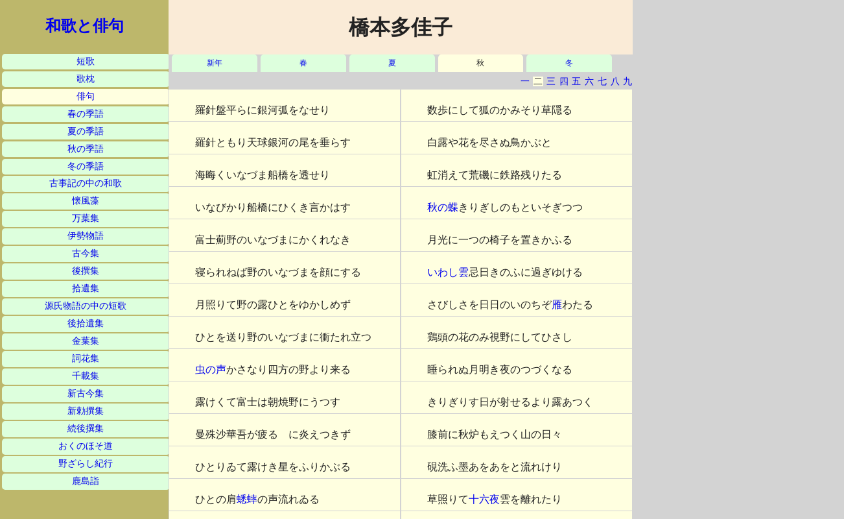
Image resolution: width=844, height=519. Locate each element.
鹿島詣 (85, 481)
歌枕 (85, 79)
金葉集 (85, 341)
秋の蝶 (442, 207)
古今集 (85, 253)
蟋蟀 (247, 499)
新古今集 (85, 393)
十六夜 (484, 499)
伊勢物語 (85, 236)
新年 (214, 63)
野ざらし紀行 (85, 463)
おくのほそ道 (85, 446)
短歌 (85, 61)
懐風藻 (85, 201)
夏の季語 (85, 131)
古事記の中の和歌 (85, 183)
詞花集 (85, 358)
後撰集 (85, 271)
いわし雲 (448, 272)
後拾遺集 (85, 323)
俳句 (85, 96)
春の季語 (85, 114)
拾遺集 (85, 288)
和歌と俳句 (84, 26)
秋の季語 (85, 149)
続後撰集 (85, 428)
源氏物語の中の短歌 (85, 306)
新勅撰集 (85, 411)
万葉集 (85, 218)
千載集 (85, 376)
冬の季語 (85, 166)
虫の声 (210, 369)
